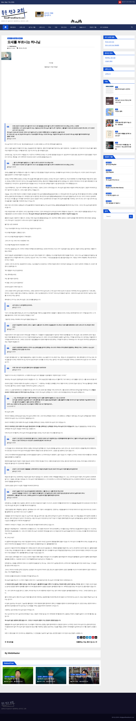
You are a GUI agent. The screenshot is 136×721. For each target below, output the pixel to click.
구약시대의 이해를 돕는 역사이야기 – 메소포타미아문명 (123, 147)
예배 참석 (13, 27)
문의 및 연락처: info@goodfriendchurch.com (123, 717)
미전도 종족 (118, 111)
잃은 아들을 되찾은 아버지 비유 (83, 677)
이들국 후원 (108, 61)
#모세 (20, 48)
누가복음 (39, 676)
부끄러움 (9, 642)
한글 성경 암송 (109, 42)
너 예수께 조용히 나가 (112, 195)
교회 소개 (22, 27)
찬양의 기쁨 (93, 27)
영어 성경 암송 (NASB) (112, 45)
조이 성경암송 (104, 27)
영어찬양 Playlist (111, 164)
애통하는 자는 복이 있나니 (86, 642)
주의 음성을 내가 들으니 (113, 203)
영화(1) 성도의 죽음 (45, 678)
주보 (49, 27)
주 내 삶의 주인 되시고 (112, 180)
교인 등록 (73, 27)
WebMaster (12, 46)
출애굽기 (20, 38)
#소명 (25, 48)
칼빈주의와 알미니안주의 (122, 89)
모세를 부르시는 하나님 (23, 42)
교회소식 (108, 74)
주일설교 (15, 38)
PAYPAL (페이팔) (110, 58)
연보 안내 (64, 27)
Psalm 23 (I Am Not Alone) (114, 187)
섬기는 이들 (32, 27)
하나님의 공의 (10, 678)
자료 (56, 27)
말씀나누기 (83, 27)
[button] (132, 27)
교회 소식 (42, 27)
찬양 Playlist (110, 172)
